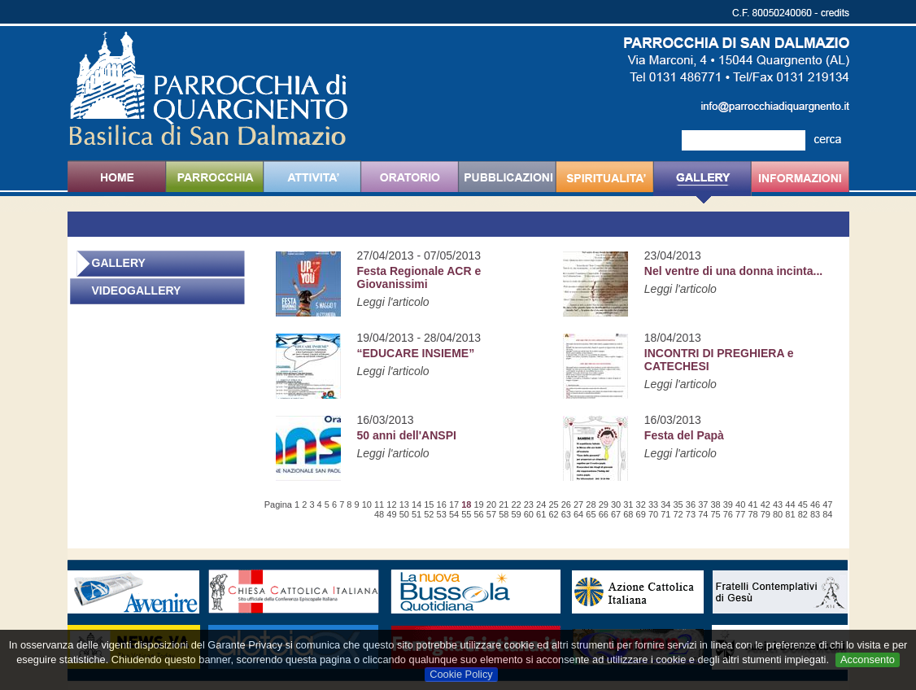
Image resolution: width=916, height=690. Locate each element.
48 (379, 514)
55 (466, 514)
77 (740, 514)
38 (715, 504)
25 (553, 504)
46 (815, 504)
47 (827, 504)
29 (603, 504)
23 (529, 504)
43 (778, 504)
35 (678, 504)
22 (516, 504)
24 (541, 504)
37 (703, 504)
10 (367, 504)
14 (416, 504)
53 (442, 514)
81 (790, 514)
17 (454, 504)
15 (429, 504)
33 (653, 504)
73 (691, 514)
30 (616, 504)
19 (479, 504)
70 (653, 514)
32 (641, 504)
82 (803, 514)
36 (691, 504)
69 (641, 514)
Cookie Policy (461, 674)
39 (728, 504)
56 (479, 514)
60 (529, 514)
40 (740, 504)
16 (442, 504)
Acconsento (867, 659)
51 (416, 514)
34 (665, 504)
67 (616, 514)
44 (790, 504)
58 (503, 514)
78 (752, 514)
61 (541, 514)
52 (429, 514)
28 (590, 504)
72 (678, 514)
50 (404, 514)
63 (566, 514)
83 (815, 514)
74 (703, 514)
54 (454, 514)
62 (553, 514)
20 (491, 504)
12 (391, 504)
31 (628, 504)
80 (778, 514)
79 (765, 514)
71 (665, 514)
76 (728, 514)
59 (516, 514)
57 (491, 514)
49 (391, 514)
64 (578, 514)
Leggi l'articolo (393, 301)
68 (628, 514)
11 (379, 504)
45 (803, 504)
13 (404, 504)
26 (566, 504)
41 (752, 504)
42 (765, 504)
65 (590, 514)
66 (603, 514)
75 (715, 514)
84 (827, 514)
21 (503, 504)
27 (578, 504)
